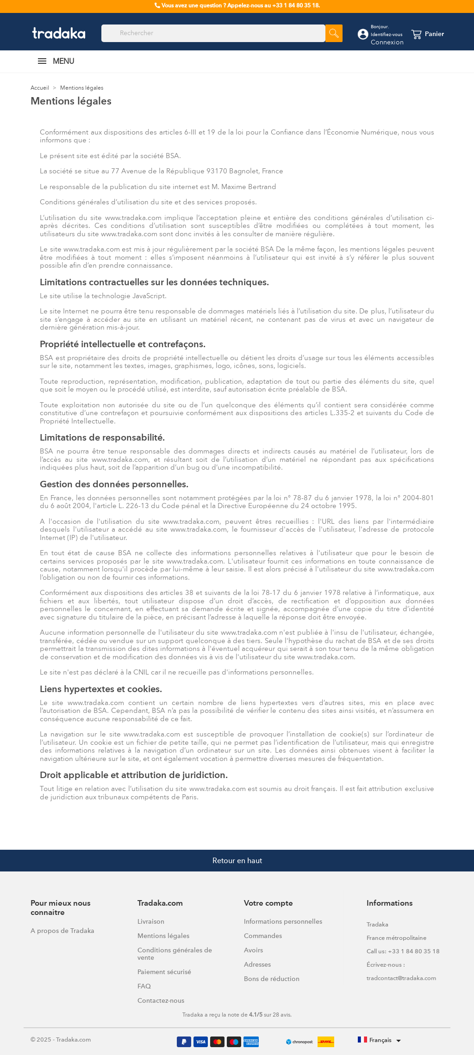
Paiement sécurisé (164, 971)
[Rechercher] (213, 33)
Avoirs (253, 950)
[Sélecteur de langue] (381, 1040)
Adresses (257, 964)
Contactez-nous (160, 1000)
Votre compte (268, 904)
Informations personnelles (283, 921)
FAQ (144, 986)
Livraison (150, 921)
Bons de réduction (271, 978)
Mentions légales (163, 935)
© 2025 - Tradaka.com (61, 1039)
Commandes (263, 935)
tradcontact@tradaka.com (402, 978)
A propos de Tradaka (62, 930)
